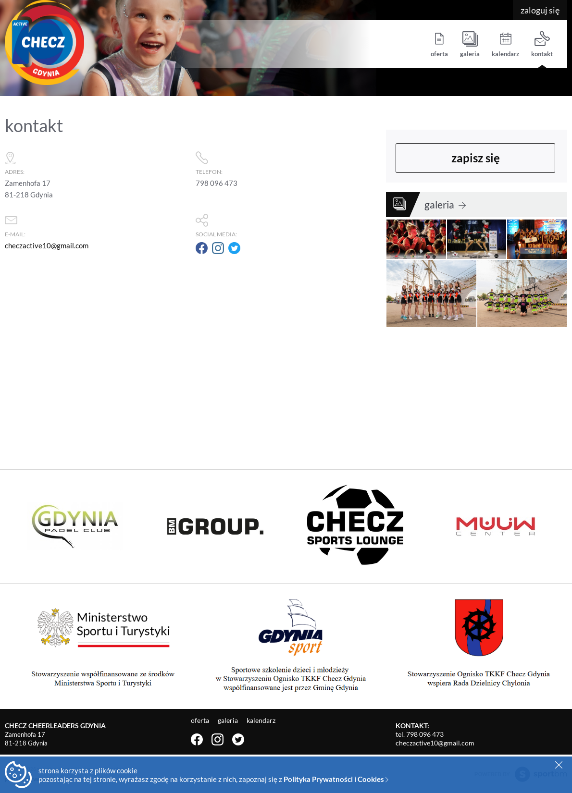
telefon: (286, 161)
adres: (95, 161)
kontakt (542, 44)
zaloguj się (540, 10)
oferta (439, 44)
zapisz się (475, 158)
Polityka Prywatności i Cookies (336, 779)
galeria (470, 44)
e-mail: (95, 223)
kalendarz (505, 44)
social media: (286, 223)
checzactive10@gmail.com (46, 245)
